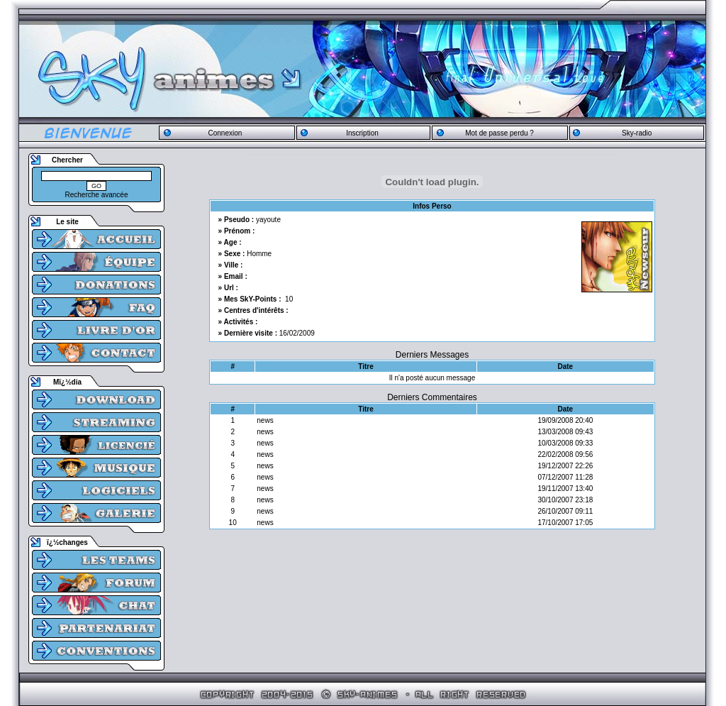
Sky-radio (637, 133)
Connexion (225, 133)
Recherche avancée (96, 195)
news (265, 420)
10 (289, 299)
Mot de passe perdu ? (499, 133)
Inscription (362, 133)
